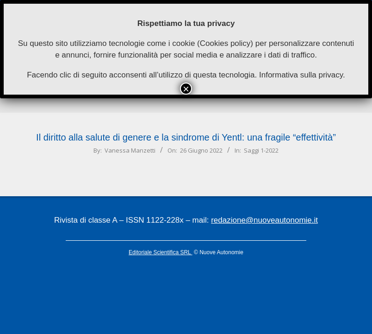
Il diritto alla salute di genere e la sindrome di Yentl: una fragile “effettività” (186, 137)
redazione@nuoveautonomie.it (264, 220)
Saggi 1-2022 (261, 150)
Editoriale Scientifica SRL (160, 252)
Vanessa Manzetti (130, 150)
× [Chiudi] (186, 89)
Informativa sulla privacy (301, 75)
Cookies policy (225, 43)
